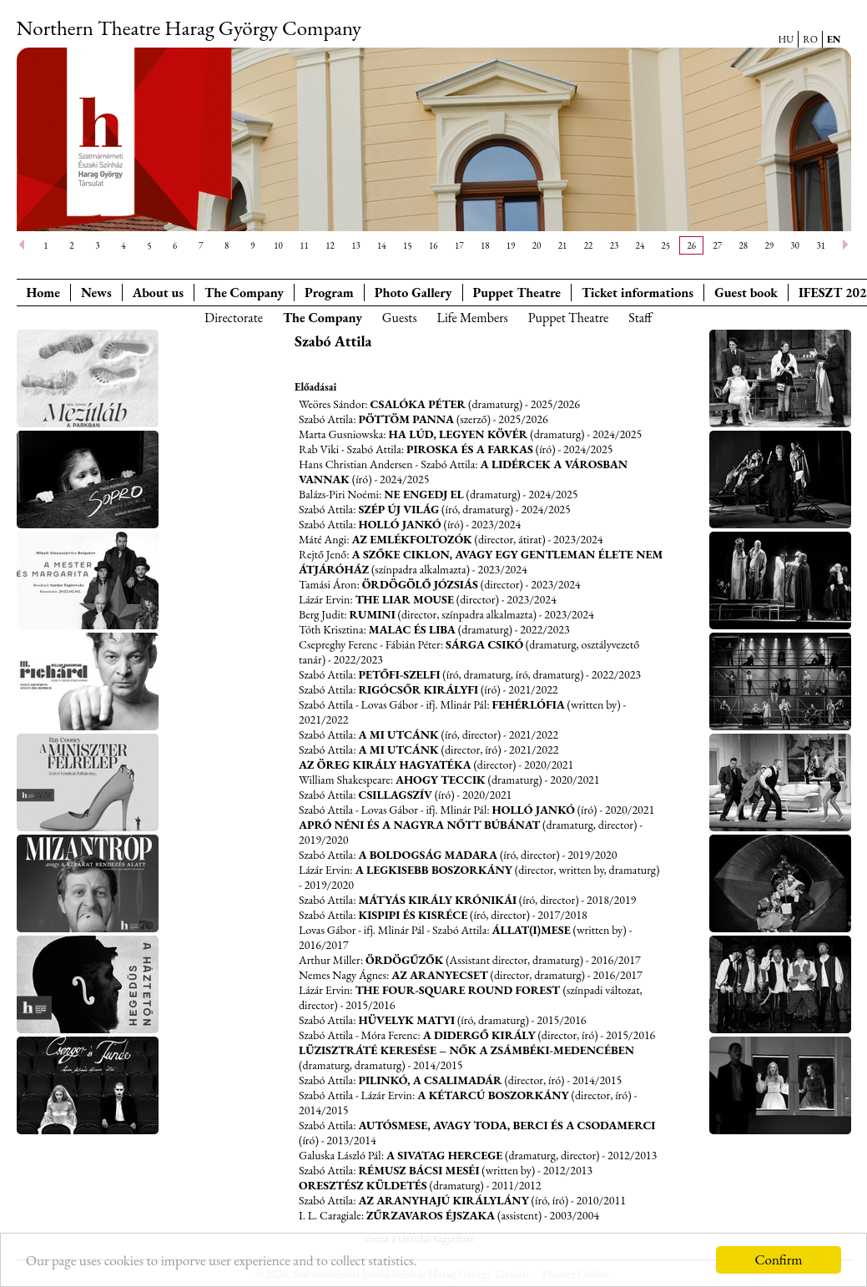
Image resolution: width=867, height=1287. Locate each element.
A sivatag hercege (444, 1155)
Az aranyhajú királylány (443, 1200)
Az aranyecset (439, 974)
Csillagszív (394, 794)
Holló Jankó (399, 524)
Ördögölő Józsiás (420, 584)
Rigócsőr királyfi (418, 689)
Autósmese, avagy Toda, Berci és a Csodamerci (506, 1125)
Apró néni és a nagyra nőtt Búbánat (419, 824)
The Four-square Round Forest (459, 989)
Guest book (746, 292)
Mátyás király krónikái (437, 899)
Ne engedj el (424, 494)
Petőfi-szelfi (399, 674)
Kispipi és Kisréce (412, 914)
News (96, 292)
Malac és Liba (412, 629)
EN (834, 39)
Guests (399, 317)
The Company (244, 292)
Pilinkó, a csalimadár (430, 1080)
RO (810, 39)
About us (158, 292)
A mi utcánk (398, 734)
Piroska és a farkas (469, 449)
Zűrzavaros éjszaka (430, 1215)
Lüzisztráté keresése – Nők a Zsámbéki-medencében (466, 1049)
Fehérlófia (528, 704)
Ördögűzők (404, 959)
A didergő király (479, 1034)
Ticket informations (637, 292)
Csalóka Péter (418, 403)
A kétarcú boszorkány (493, 1095)
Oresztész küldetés (363, 1185)
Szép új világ (398, 509)
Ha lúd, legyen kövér (458, 434)
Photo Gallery (413, 292)
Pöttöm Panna (406, 418)
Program (329, 292)
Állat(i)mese (531, 929)
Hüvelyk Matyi (406, 1019)
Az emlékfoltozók (411, 539)
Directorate (233, 317)
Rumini (373, 614)
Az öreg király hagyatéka (385, 764)
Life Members (472, 317)
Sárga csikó (484, 644)
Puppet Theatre (568, 317)
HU (786, 39)
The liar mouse (404, 599)
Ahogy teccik (441, 779)
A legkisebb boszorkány (433, 869)
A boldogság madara (427, 854)
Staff (640, 317)
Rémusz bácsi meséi (418, 1170)
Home (43, 292)
